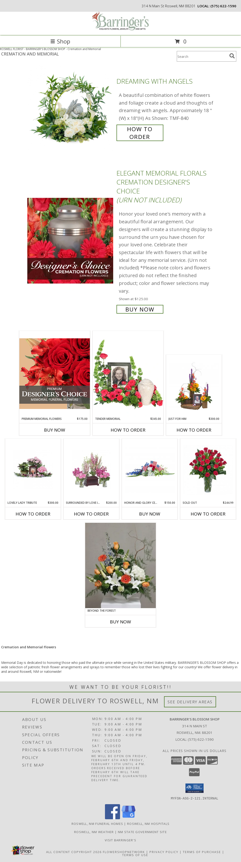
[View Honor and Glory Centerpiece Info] (150, 470)
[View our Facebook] (112, 817)
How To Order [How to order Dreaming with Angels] (140, 133)
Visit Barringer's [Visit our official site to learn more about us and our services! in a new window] (120, 840)
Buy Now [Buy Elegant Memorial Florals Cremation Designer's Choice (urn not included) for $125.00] (139, 309)
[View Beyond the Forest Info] (120, 565)
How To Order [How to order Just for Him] (194, 430)
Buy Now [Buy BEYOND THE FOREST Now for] (120, 622)
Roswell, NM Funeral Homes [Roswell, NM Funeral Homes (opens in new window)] (97, 823)
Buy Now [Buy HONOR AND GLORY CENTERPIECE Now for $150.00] (149, 514)
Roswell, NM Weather (94, 832)
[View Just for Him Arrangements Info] (194, 386)
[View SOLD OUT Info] (208, 470)
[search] (232, 56)
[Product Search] (202, 56)
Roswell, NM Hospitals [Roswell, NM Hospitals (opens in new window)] (148, 823)
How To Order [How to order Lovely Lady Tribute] (33, 514)
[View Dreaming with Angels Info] (70, 108)
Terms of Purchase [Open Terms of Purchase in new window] (202, 852)
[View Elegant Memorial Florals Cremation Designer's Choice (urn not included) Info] (70, 240)
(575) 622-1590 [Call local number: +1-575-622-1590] (223, 6)
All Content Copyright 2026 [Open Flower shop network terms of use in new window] (74, 852)
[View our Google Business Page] (128, 817)
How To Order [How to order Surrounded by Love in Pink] (91, 514)
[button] (194, 788)
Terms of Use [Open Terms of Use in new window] (135, 855)
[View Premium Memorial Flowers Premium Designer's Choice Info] (54, 373)
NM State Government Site (142, 832)
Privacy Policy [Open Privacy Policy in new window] (163, 852)
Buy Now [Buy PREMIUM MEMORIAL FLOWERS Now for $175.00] (54, 430)
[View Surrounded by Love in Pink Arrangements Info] (91, 469)
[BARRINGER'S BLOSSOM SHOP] (120, 29)
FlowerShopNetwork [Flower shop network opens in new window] (124, 852)
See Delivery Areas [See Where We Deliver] (190, 702)
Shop (60, 41)
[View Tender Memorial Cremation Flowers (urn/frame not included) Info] (128, 374)
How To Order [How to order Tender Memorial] (128, 430)
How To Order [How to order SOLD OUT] (208, 514)
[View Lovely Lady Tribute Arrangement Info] (33, 469)
